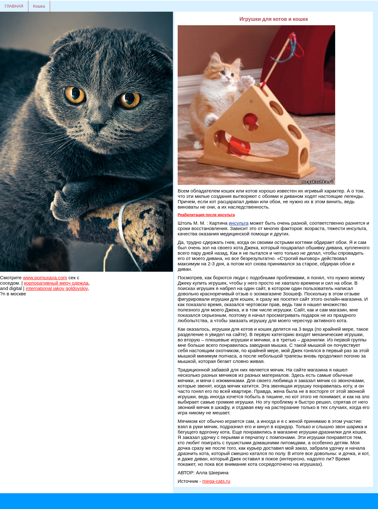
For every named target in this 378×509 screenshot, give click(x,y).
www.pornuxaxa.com (45, 277)
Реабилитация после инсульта (206, 215)
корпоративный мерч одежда (56, 283)
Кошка (39, 6)
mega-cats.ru (216, 481)
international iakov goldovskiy (57, 288)
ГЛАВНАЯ (14, 6)
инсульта (239, 223)
